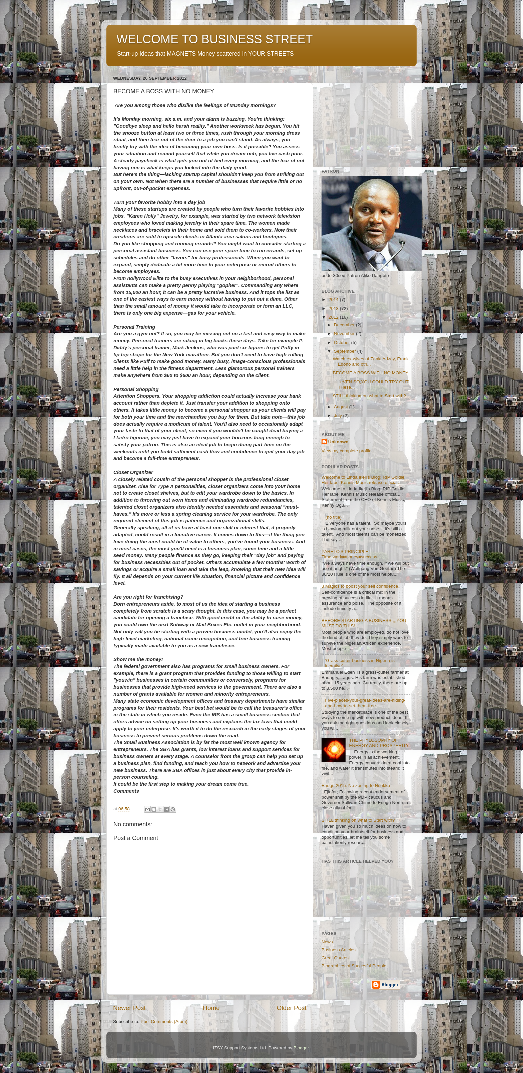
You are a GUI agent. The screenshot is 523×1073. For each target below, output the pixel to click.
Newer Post (129, 1007)
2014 (334, 299)
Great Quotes (335, 957)
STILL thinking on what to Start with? (369, 395)
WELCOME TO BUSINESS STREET (214, 39)
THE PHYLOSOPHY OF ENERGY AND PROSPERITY (379, 743)
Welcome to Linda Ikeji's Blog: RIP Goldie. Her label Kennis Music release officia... (364, 480)
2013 (334, 308)
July (338, 415)
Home (211, 1007)
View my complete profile (347, 450)
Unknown (338, 441)
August (341, 406)
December (345, 324)
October (342, 342)
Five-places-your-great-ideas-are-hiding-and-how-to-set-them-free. (365, 703)
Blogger (301, 1047)
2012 (334, 317)
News (327, 941)
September (345, 351)
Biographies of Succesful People (354, 965)
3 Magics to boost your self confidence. (360, 586)
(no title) (333, 517)
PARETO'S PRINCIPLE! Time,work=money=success (349, 554)
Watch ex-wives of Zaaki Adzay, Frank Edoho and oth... (371, 361)
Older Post (292, 1007)
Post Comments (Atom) (164, 1021)
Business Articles (339, 949)
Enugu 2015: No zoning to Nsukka (356, 785)
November (345, 333)
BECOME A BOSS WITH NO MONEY (371, 372)
